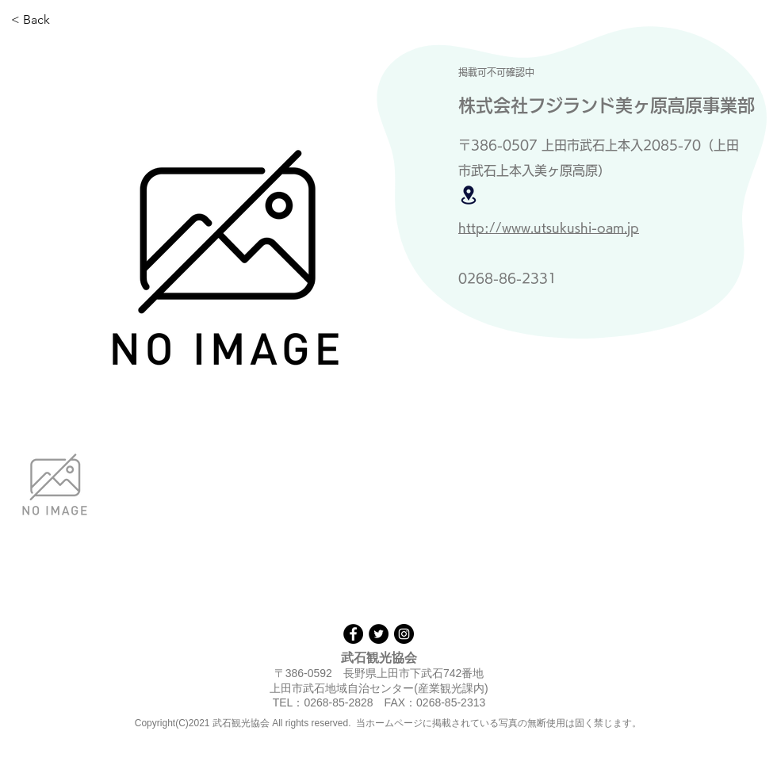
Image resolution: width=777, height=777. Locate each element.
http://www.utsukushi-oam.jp (548, 227)
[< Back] (63, 20)
